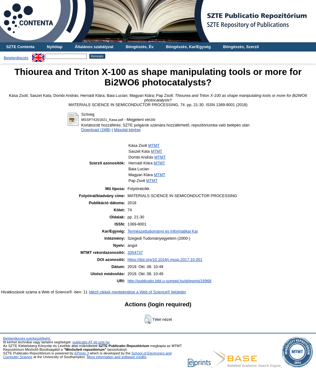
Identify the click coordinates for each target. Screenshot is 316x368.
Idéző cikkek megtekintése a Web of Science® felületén (137, 292)
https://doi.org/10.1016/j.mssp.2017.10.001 (164, 259)
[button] (147, 319)
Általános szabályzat (94, 46)
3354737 (135, 252)
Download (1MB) (95, 129)
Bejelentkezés (16, 58)
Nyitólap (54, 46)
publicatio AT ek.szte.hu (91, 342)
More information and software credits (116, 357)
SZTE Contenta (20, 46)
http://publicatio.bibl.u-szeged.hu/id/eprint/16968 (169, 281)
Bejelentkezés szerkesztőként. (27, 338)
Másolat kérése (127, 129)
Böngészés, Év (139, 46)
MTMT (154, 145)
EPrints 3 (81, 353)
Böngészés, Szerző (241, 46)
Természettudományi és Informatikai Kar (162, 231)
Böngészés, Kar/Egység (188, 46)
